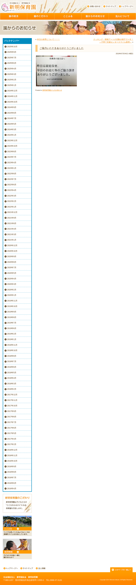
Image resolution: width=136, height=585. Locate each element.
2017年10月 (12, 406)
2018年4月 (11, 378)
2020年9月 (11, 256)
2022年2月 (11, 201)
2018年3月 (11, 383)
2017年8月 (11, 417)
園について (122, 16)
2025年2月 (11, 80)
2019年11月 (12, 301)
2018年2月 (11, 389)
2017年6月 (11, 428)
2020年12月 (12, 245)
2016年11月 (12, 455)
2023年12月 (12, 140)
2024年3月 (11, 129)
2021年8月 (11, 223)
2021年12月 (12, 212)
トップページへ (126, 6)
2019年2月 (11, 334)
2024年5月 (11, 124)
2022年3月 (11, 196)
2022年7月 (11, 179)
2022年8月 (11, 173)
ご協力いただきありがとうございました (62, 48)
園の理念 (13, 16)
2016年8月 (11, 472)
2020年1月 (11, 295)
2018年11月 (12, 345)
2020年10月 (12, 251)
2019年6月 (11, 328)
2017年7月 (11, 422)
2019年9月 (11, 312)
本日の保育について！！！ (48, 39)
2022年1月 (11, 207)
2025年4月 (11, 69)
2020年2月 (11, 290)
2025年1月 (11, 85)
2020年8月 (11, 262)
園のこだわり (40, 16)
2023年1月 (11, 168)
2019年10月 (12, 306)
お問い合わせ (93, 6)
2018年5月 (11, 372)
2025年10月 (12, 46)
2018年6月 (11, 367)
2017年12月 (12, 394)
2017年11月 (12, 400)
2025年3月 (11, 74)
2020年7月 (11, 267)
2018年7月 (11, 361)
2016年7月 (11, 477)
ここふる (68, 16)
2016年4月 (11, 488)
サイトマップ (110, 6)
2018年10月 (12, 350)
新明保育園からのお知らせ (52, 90)
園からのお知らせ (95, 16)
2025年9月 (11, 52)
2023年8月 (11, 151)
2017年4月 (11, 439)
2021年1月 (11, 240)
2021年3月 (11, 234)
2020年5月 (11, 273)
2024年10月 (12, 102)
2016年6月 (11, 483)
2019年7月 (11, 323)
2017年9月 (11, 411)
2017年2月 (11, 444)
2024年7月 (11, 118)
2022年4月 (11, 190)
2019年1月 (11, 339)
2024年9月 (11, 107)
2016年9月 (11, 466)
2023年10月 (12, 146)
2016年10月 (12, 461)
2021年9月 (11, 218)
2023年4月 (11, 162)
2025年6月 (11, 63)
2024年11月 (12, 96)
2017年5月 (11, 433)
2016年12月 (12, 450)
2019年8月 (11, 317)
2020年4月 (11, 279)
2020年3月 (11, 284)
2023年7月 (11, 157)
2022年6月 (11, 184)
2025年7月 (11, 57)
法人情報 (40, 568)
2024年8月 (11, 113)
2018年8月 (11, 356)
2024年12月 (12, 91)
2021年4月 (11, 229)
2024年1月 (11, 135)
